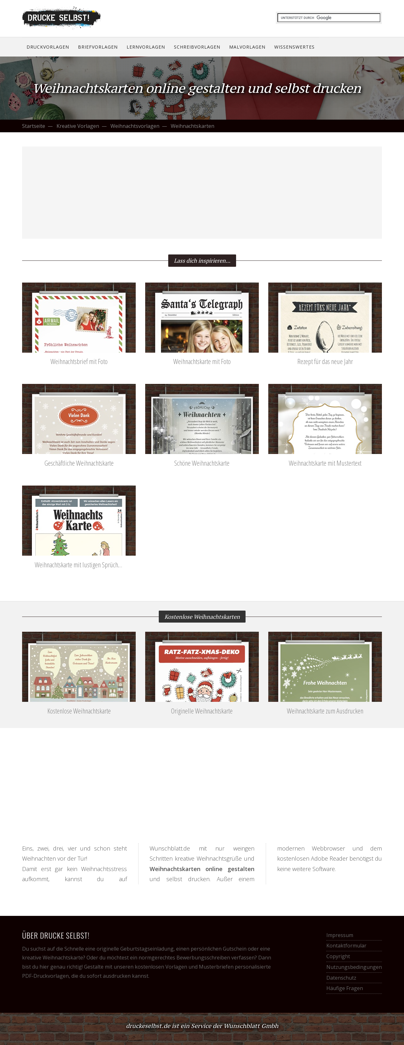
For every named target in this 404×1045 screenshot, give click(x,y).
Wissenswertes (294, 47)
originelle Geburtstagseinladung (135, 948)
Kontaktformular (346, 945)
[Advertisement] (202, 192)
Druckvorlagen (48, 47)
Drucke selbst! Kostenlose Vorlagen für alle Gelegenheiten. (63, 18)
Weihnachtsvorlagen (134, 125)
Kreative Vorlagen (77, 125)
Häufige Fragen (344, 988)
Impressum (339, 935)
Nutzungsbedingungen (354, 967)
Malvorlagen (247, 47)
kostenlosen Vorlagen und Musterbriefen (184, 966)
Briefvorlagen (98, 47)
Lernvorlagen (146, 47)
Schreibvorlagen (197, 47)
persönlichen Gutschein (219, 948)
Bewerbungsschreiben (203, 957)
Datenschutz (341, 977)
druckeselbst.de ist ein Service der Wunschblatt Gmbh (202, 1026)
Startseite (33, 125)
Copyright (338, 956)
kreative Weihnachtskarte (52, 957)
